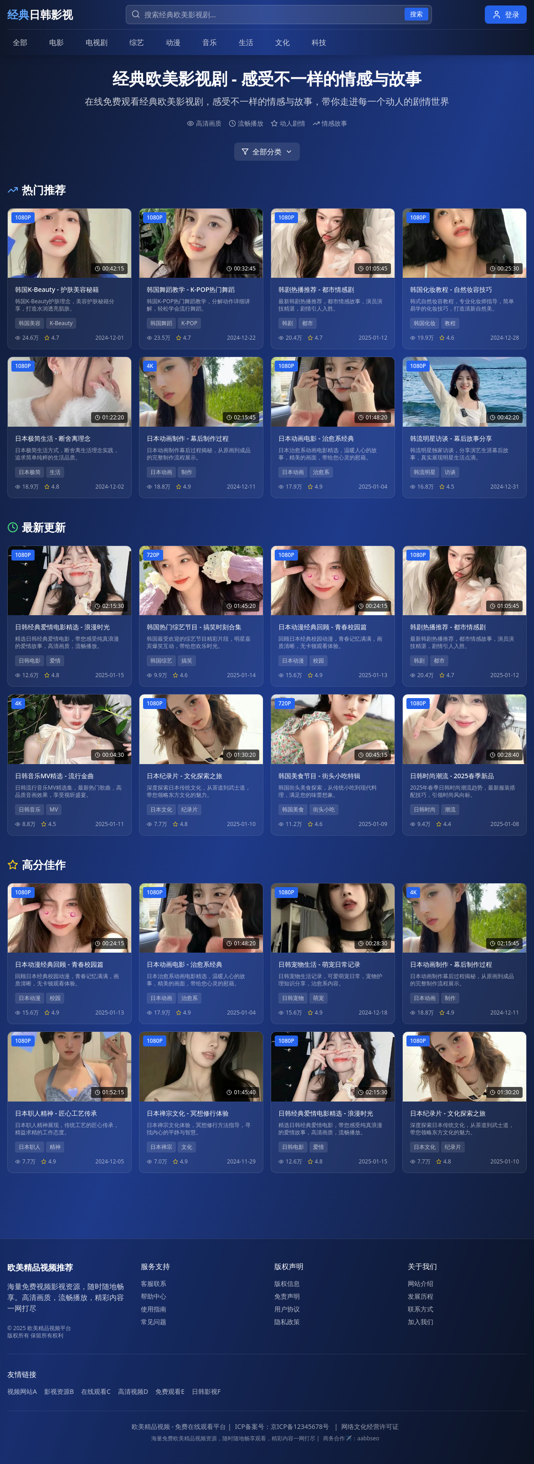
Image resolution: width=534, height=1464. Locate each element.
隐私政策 (287, 1321)
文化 (282, 42)
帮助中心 (153, 1296)
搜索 (416, 14)
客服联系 (153, 1283)
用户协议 (287, 1309)
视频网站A (22, 1391)
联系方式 (420, 1309)
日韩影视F (206, 1391)
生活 (246, 42)
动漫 (173, 42)
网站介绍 (420, 1283)
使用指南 (153, 1309)
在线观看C (96, 1391)
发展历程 (420, 1296)
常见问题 (153, 1321)
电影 (56, 42)
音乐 (209, 42)
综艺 (136, 42)
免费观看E (170, 1391)
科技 (319, 42)
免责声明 (287, 1296)
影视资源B (59, 1391)
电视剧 (97, 42)
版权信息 (287, 1283)
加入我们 (420, 1321)
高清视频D (133, 1391)
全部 (20, 42)
